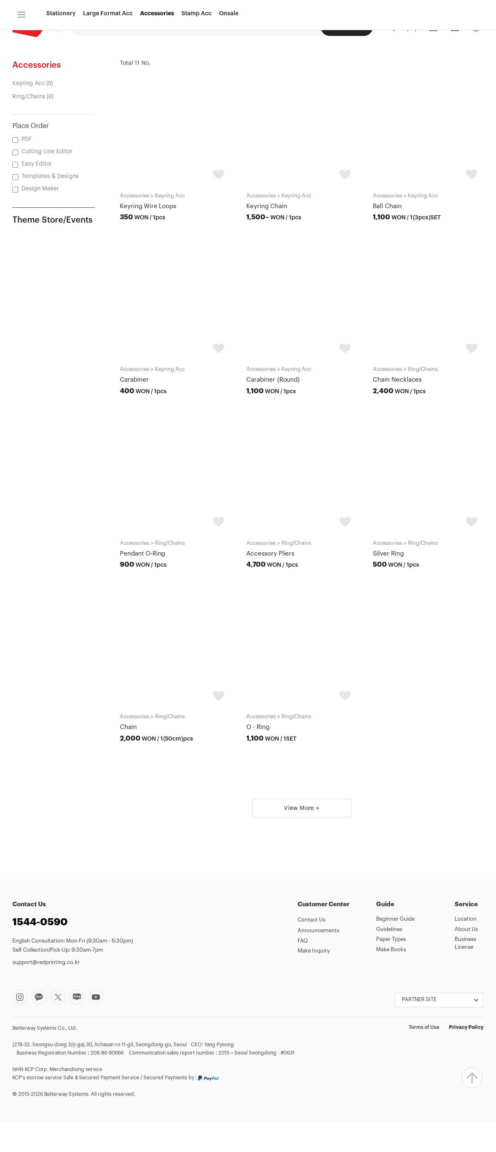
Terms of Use (424, 1056)
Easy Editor (36, 193)
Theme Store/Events (52, 249)
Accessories (157, 59)
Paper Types (391, 968)
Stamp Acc (196, 59)
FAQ (303, 970)
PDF (26, 168)
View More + (301, 838)
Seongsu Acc (347, 27)
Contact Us (311, 949)
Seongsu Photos (294, 26)
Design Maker (198, 26)
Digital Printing (100, 26)
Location (466, 948)
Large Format (244, 26)
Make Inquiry (314, 980)
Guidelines (389, 958)
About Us (466, 958)
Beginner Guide (395, 948)
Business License (465, 972)
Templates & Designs (50, 206)
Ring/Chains (28, 126)
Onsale (228, 59)
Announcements (318, 959)
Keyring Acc (28, 113)
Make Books (391, 978)
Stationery (61, 59)
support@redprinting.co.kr (46, 991)
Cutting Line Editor (46, 181)
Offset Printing (150, 26)
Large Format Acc (108, 59)
